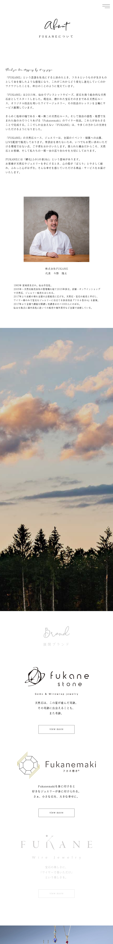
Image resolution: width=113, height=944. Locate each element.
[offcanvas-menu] (106, 6)
